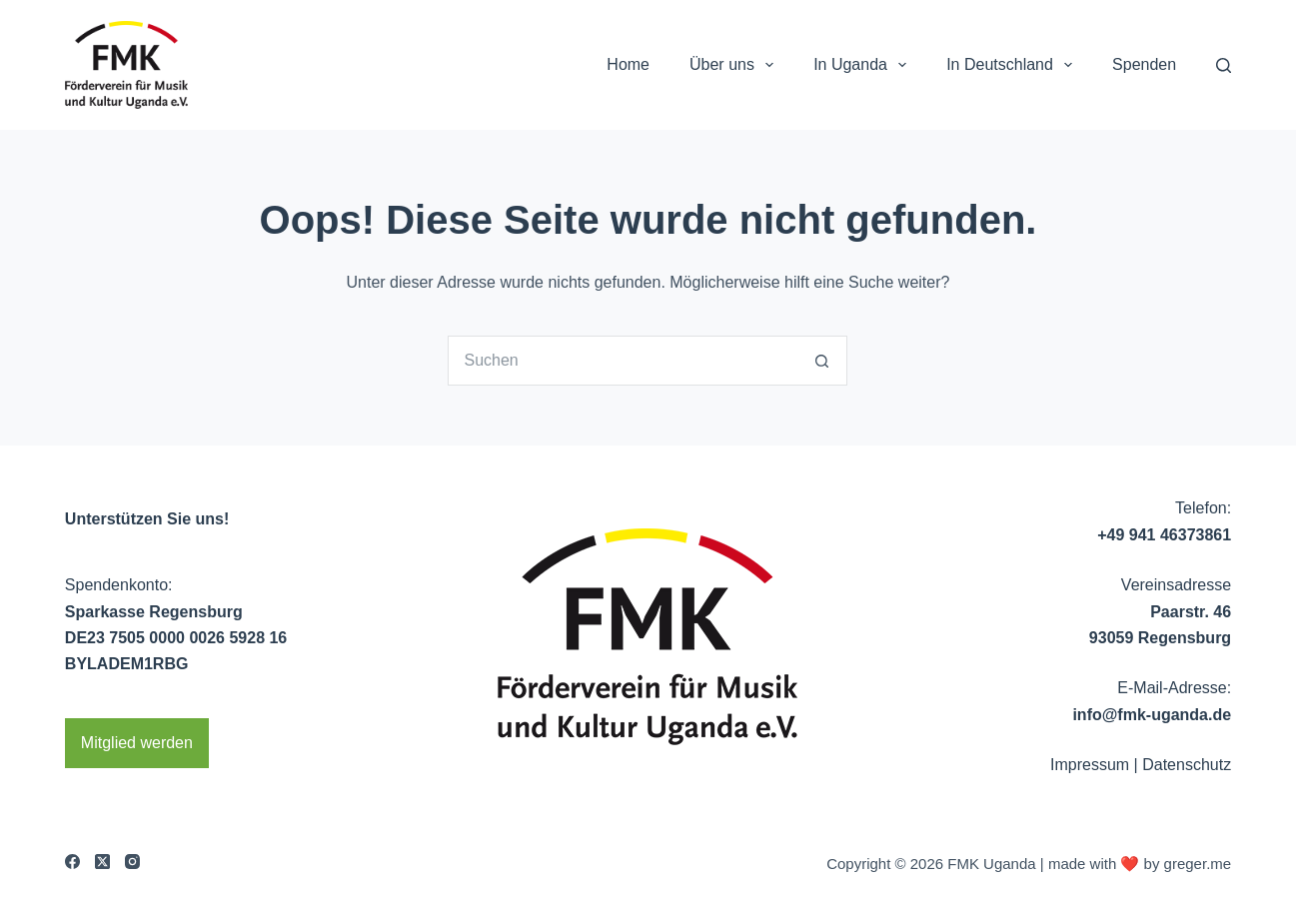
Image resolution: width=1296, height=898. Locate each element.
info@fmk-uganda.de (1151, 714)
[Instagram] (132, 861)
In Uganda (863, 65)
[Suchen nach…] (622, 361)
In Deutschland (1013, 65)
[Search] (1223, 65)
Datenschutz (1186, 764)
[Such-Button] (822, 361)
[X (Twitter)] (102, 861)
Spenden (1144, 64)
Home (628, 64)
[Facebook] (72, 861)
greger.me (1198, 863)
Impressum (1089, 764)
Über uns (735, 65)
